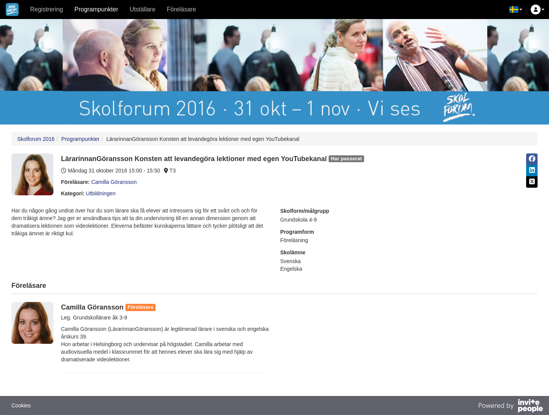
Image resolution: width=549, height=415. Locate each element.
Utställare (143, 9)
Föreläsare (181, 9)
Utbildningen (101, 193)
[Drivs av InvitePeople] (510, 406)
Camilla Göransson (113, 182)
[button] (516, 9)
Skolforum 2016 (36, 139)
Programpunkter (96, 9)
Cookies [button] (21, 405)
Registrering (46, 9)
